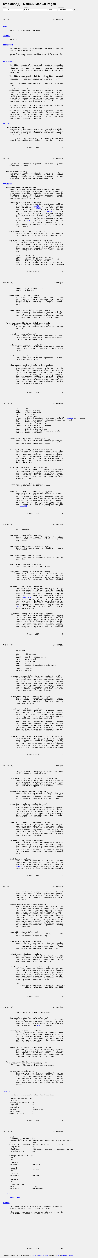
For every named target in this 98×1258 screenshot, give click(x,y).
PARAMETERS (7, 184)
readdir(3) (51, 211)
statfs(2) (41, 1026)
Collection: (61, 7)
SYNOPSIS (6, 36)
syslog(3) (69, 418)
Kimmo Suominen (43, 1255)
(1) (38, 208)
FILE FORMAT (8, 62)
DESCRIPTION (8, 45)
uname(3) (23, 506)
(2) (30, 221)
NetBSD (34, 1255)
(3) (34, 206)
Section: (27, 7)
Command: (6, 7)
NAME (5, 27)
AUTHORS (6, 1203)
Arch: (51, 7)
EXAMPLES (6, 1091)
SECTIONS (6, 124)
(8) (27, 597)
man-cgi (57, 1255)
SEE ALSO (6, 1194)
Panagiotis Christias (67, 1255)
